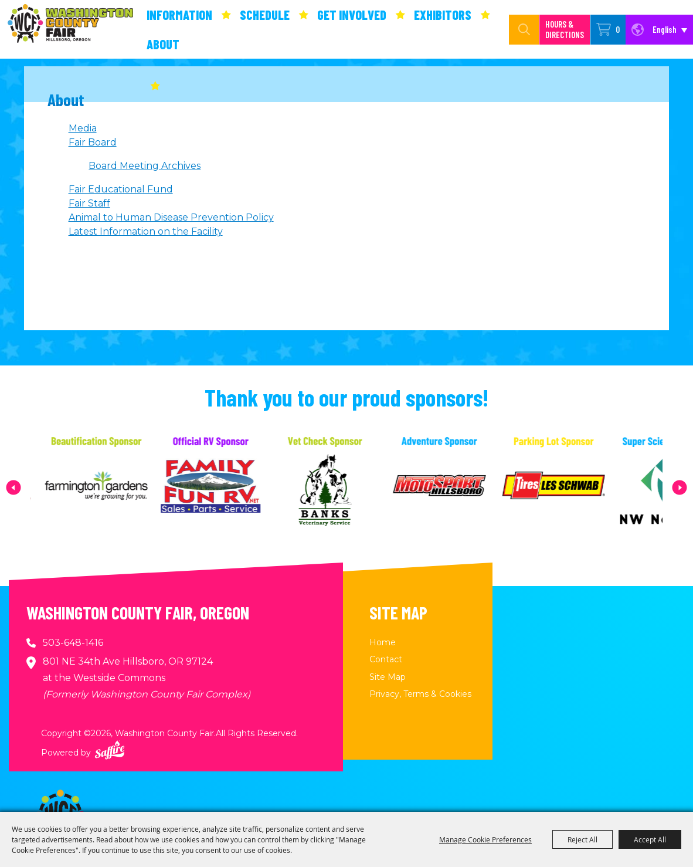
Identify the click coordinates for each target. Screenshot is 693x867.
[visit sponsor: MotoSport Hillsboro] (461, 487)
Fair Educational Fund (121, 189)
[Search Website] (512, 30)
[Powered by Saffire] (109, 750)
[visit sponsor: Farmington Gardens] (118, 487)
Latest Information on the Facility (146, 231)
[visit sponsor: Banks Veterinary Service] (346, 487)
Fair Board (93, 142)
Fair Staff (89, 203)
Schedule (265, 14)
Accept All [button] (650, 839)
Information (179, 14)
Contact (385, 659)
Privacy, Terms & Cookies (420, 694)
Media (83, 128)
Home (382, 642)
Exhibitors (442, 14)
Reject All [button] (582, 839)
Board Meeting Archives (145, 165)
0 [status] (618, 29)
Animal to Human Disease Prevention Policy (171, 217)
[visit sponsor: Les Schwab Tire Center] (575, 487)
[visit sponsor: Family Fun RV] (232, 487)
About (163, 44)
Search (524, 30)
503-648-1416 (73, 642)
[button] (13, 487)
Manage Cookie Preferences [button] (485, 839)
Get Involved (351, 14)
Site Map (387, 677)
